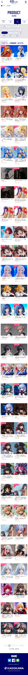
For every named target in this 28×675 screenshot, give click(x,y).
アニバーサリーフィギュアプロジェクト (11, 29)
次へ (23, 645)
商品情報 (8, 5)
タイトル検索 (10, 21)
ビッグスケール (13, 32)
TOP (4, 5)
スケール (5, 32)
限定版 (17, 35)
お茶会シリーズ (6, 26)
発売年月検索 (4, 21)
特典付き (11, 35)
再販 (21, 32)
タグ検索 (17, 21)
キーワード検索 (24, 21)
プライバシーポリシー (13, 664)
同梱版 (4, 35)
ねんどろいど (15, 26)
